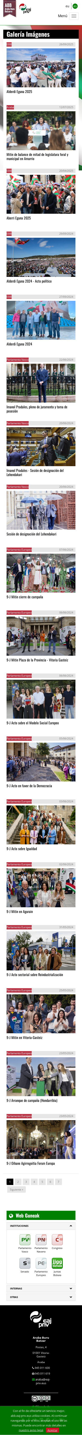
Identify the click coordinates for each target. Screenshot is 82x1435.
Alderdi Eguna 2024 (19, 344)
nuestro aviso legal (31, 1430)
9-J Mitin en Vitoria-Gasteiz (24, 1037)
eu (67, 6)
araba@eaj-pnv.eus (42, 1381)
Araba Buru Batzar (41, 1339)
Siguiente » (16, 1189)
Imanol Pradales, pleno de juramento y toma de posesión (37, 409)
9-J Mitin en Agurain (20, 911)
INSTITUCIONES (19, 1225)
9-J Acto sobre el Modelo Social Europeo (33, 722)
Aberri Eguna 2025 (19, 218)
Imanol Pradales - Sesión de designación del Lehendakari (35, 472)
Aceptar (52, 1430)
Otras (14, 1297)
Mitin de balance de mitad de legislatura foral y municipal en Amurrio (37, 156)
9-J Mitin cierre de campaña (25, 596)
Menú (62, 15)
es (75, 6)
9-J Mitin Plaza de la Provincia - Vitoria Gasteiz (37, 660)
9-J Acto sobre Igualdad (22, 848)
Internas (16, 1288)
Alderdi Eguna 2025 (19, 91)
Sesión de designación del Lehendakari (31, 534)
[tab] (41, 1225)
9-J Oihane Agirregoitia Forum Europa (31, 1163)
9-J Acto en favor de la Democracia (29, 785)
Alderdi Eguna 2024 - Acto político (29, 281)
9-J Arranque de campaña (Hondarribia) (32, 1100)
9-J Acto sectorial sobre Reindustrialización (35, 974)
